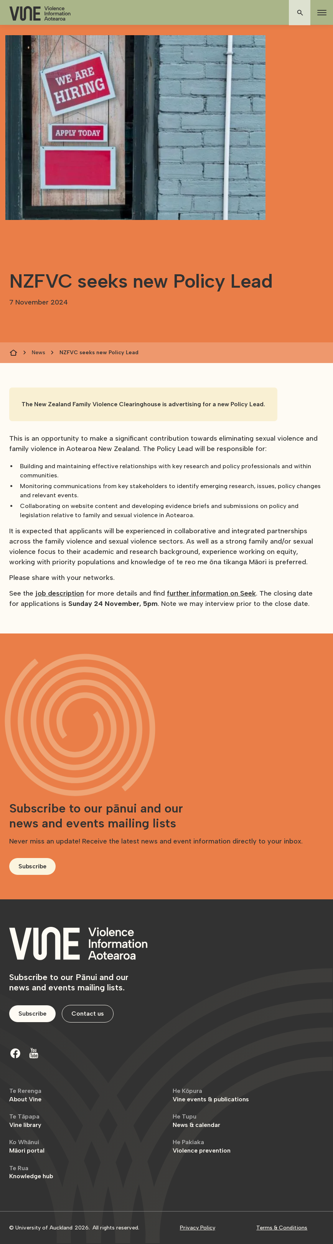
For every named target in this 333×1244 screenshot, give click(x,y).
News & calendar (196, 1120)
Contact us (87, 1013)
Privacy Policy (197, 1227)
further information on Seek (211, 593)
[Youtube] (34, 1053)
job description (59, 593)
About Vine (25, 1095)
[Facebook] (15, 1053)
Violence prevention (202, 1146)
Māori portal (27, 1146)
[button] (320, 12)
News (38, 352)
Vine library (25, 1120)
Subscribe (32, 866)
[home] (40, 13)
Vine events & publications (211, 1095)
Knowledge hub (31, 1172)
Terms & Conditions (281, 1227)
